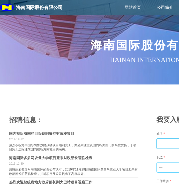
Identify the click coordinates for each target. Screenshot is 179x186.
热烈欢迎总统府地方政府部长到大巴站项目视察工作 (50, 182)
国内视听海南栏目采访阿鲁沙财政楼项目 (41, 133)
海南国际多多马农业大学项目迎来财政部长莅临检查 (50, 158)
